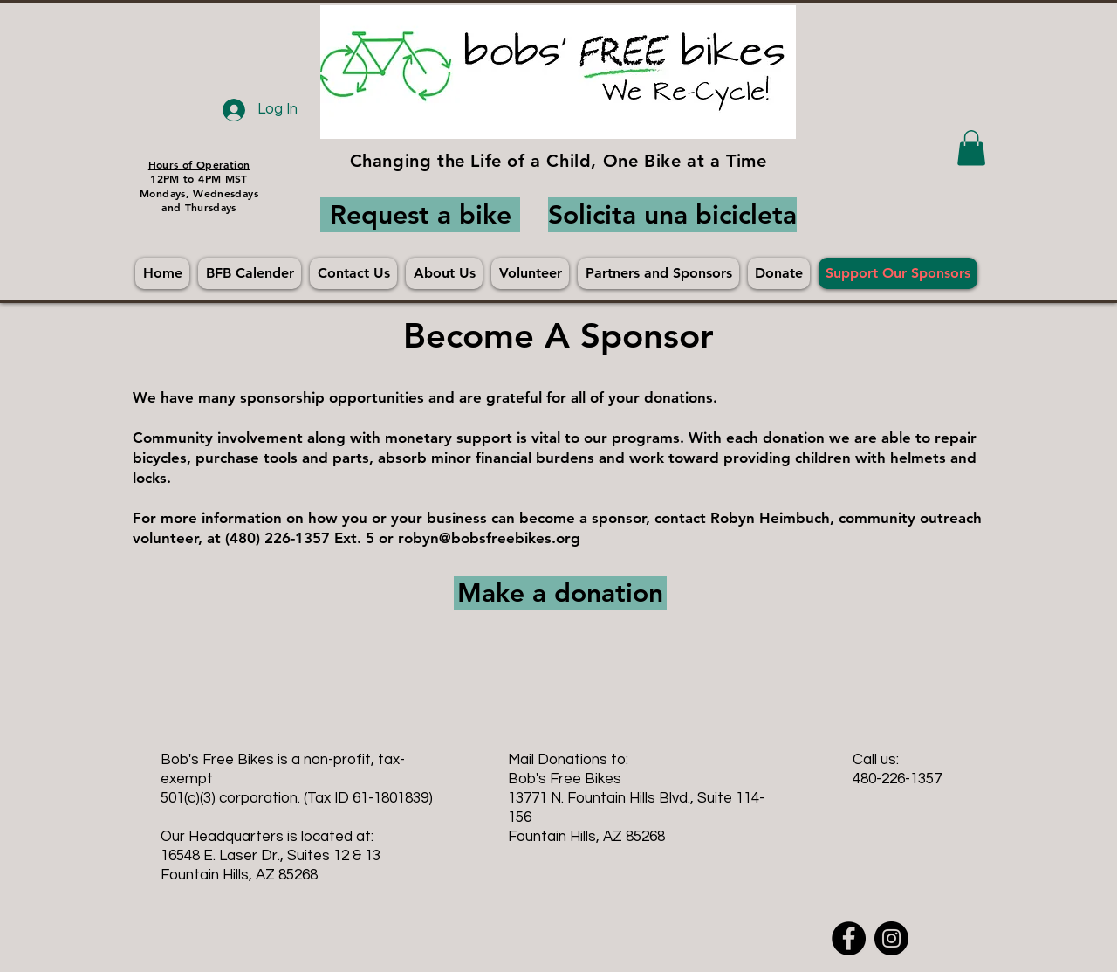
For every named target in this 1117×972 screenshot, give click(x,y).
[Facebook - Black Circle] (849, 938)
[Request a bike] (420, 214)
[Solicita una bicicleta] (672, 214)
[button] (971, 148)
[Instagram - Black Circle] (891, 938)
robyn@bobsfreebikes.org (489, 538)
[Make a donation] (560, 593)
